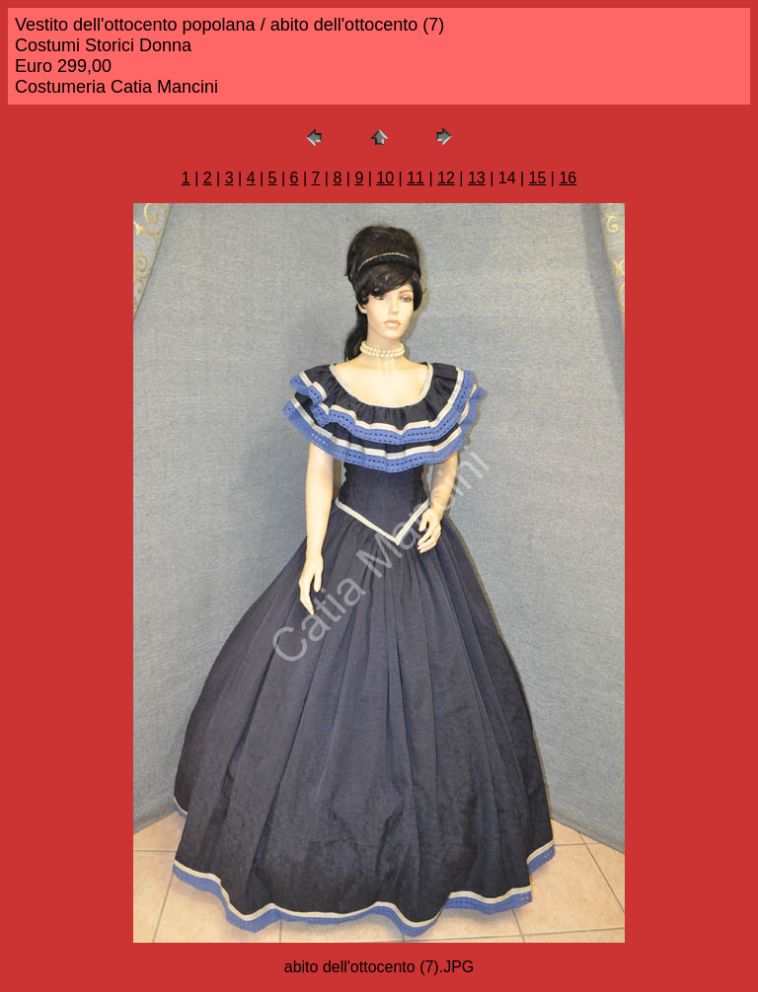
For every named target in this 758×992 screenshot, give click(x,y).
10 (385, 178)
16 (567, 178)
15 (538, 178)
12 (446, 178)
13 (477, 178)
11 (415, 178)
